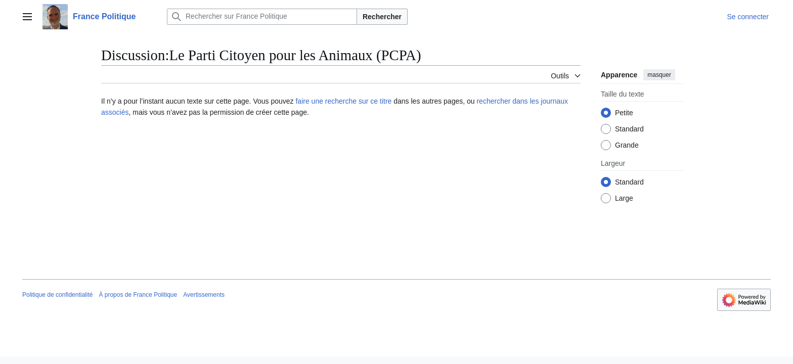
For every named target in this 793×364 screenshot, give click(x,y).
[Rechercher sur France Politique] (262, 17)
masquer (659, 74)
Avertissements (204, 294)
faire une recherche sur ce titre (343, 101)
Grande (627, 145)
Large (624, 198)
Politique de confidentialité (57, 294)
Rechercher (382, 17)
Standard (629, 129)
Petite (624, 113)
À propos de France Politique (138, 294)
